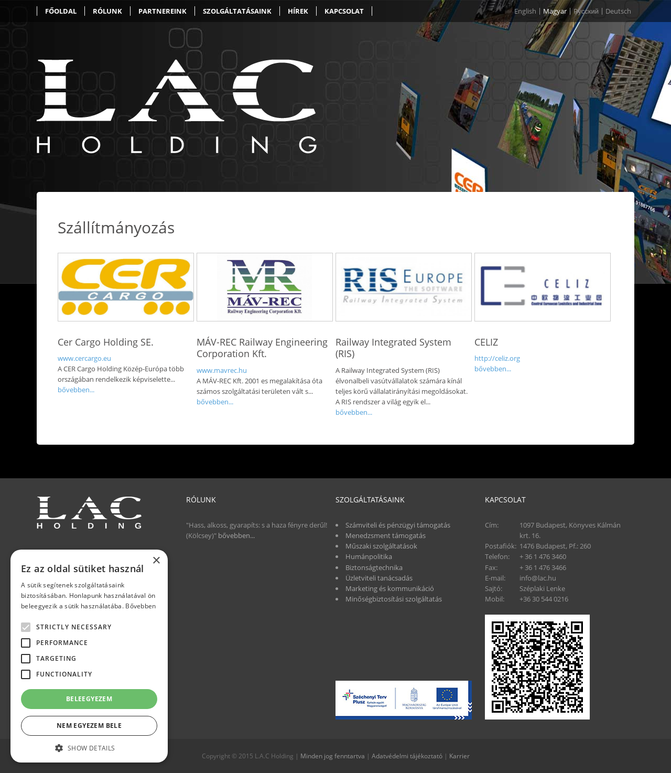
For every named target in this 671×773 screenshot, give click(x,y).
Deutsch (618, 11)
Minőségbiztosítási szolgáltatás (393, 599)
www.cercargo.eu (84, 358)
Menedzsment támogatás (385, 535)
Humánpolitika (368, 556)
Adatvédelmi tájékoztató (407, 755)
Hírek (298, 11)
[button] (89, 747)
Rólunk (107, 11)
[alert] (89, 656)
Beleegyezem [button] (89, 698)
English (525, 11)
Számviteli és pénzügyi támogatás (397, 525)
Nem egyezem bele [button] (89, 725)
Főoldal (61, 11)
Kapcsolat (344, 11)
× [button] (156, 561)
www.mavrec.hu (222, 370)
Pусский (586, 11)
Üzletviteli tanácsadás (379, 578)
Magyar (555, 11)
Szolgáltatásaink (237, 11)
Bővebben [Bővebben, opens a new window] (140, 606)
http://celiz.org (497, 358)
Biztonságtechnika (374, 567)
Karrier (459, 755)
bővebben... (76, 389)
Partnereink (162, 11)
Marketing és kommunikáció (389, 588)
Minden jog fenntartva (332, 755)
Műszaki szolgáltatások (381, 546)
